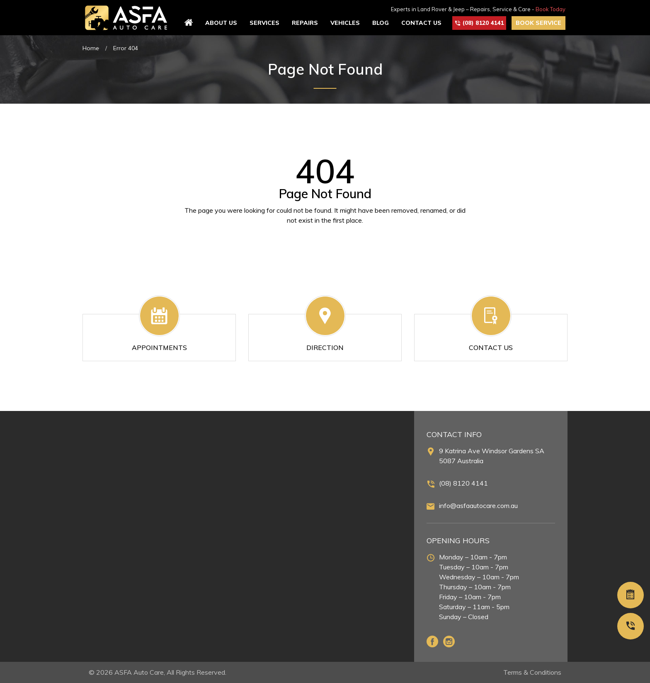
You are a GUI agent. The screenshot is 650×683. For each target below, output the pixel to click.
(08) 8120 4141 (463, 483)
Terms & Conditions (532, 672)
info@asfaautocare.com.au (478, 505)
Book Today (550, 9)
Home (90, 48)
